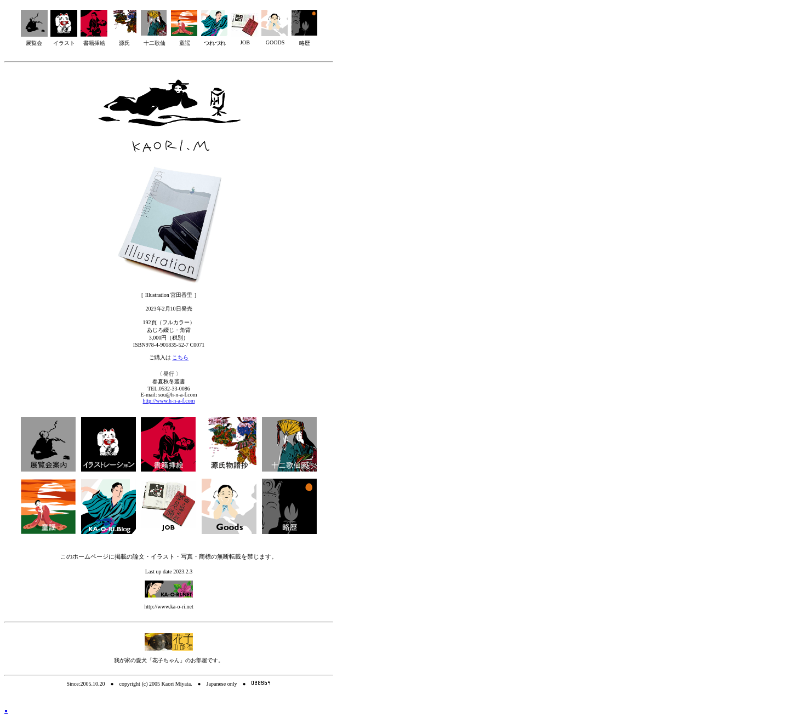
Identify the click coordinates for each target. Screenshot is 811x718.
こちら (180, 357)
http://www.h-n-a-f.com (169, 401)
